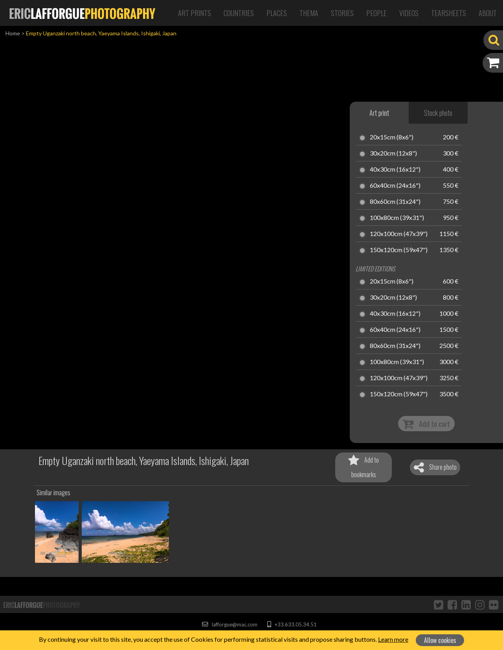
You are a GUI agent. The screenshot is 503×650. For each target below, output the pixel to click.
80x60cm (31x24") (395, 202)
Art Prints (194, 13)
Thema (308, 13)
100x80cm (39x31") (397, 218)
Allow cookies (440, 640)
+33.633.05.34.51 (291, 624)
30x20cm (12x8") (393, 153)
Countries (239, 13)
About (488, 13)
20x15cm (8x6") (391, 137)
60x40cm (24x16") (395, 186)
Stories (342, 13)
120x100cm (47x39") (399, 234)
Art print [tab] (379, 113)
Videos (409, 13)
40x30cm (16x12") (395, 170)
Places (276, 13)
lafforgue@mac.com (229, 624)
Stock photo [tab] (438, 113)
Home (13, 33)
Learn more (393, 639)
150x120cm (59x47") (399, 250)
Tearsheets (448, 13)
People (376, 13)
